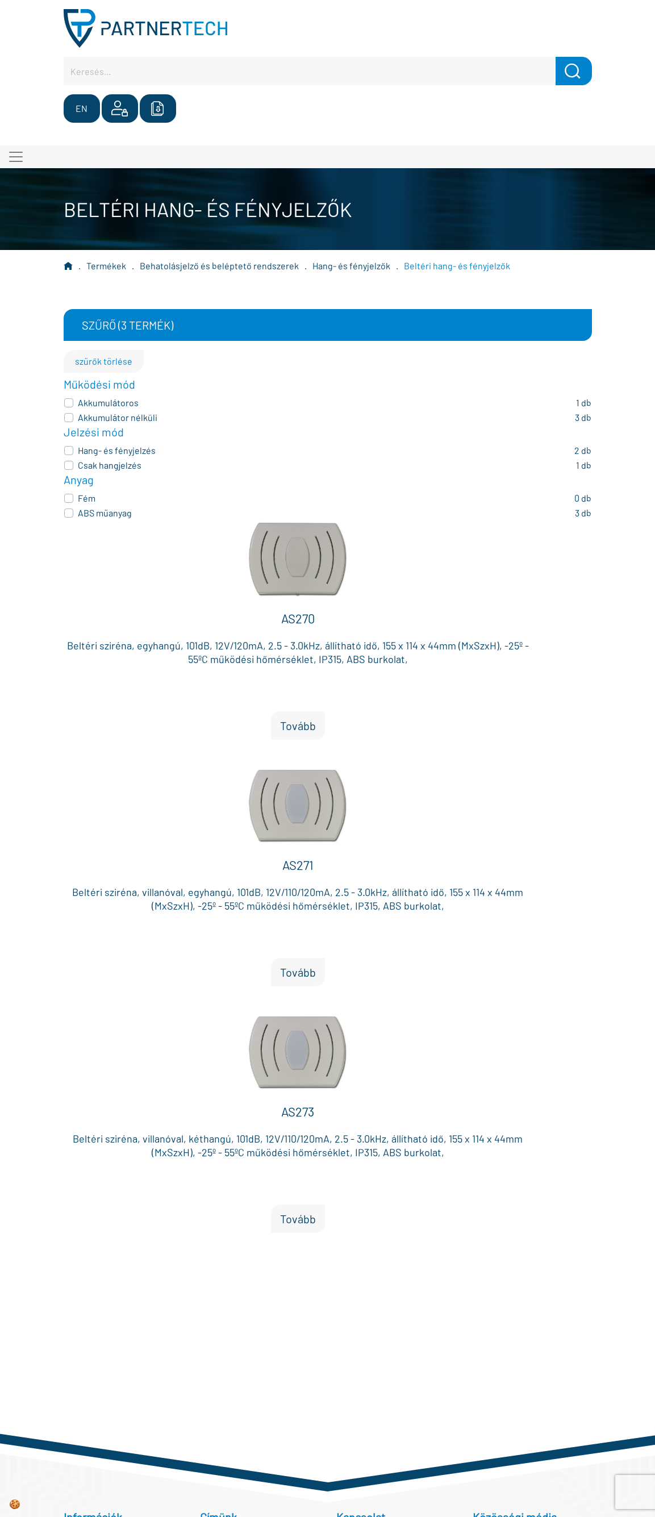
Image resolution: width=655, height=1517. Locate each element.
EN (81, 108)
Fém (86, 498)
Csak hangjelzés (109, 465)
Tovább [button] (298, 725)
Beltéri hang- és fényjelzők (457, 265)
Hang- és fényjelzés (117, 450)
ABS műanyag (105, 512)
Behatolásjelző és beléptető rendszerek (219, 265)
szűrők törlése (103, 361)
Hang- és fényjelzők (351, 265)
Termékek (106, 265)
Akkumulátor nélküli (117, 417)
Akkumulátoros (108, 402)
